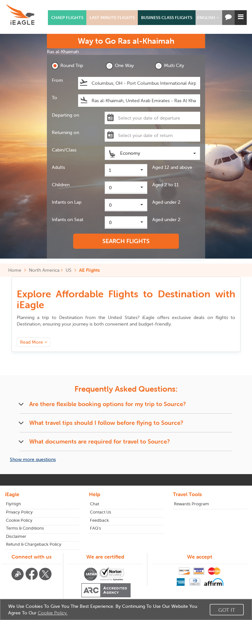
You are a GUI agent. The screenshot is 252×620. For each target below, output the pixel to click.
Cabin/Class (64, 150)
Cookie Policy (19, 520)
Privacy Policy (19, 512)
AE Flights (89, 270)
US (69, 270)
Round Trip (67, 66)
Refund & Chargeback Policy (33, 544)
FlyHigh (13, 504)
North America (44, 270)
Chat (94, 504)
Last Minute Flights (112, 17)
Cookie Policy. (53, 613)
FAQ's (95, 528)
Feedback (99, 520)
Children (61, 185)
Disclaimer (16, 536)
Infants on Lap (66, 202)
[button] (208, 17)
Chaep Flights (67, 17)
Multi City (169, 66)
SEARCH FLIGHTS (126, 241)
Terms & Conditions (25, 528)
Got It (226, 610)
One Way (120, 66)
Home (17, 270)
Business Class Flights (166, 17)
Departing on (65, 115)
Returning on (65, 132)
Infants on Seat (67, 219)
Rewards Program (191, 504)
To (54, 98)
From (57, 80)
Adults (58, 167)
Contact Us (100, 512)
